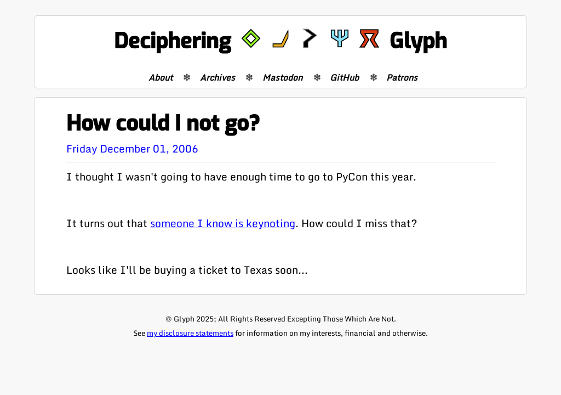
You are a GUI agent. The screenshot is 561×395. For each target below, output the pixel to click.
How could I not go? (163, 124)
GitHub (344, 77)
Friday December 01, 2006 (132, 148)
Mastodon (282, 77)
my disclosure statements (190, 333)
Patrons (401, 77)
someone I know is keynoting (222, 223)
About (160, 77)
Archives (217, 77)
